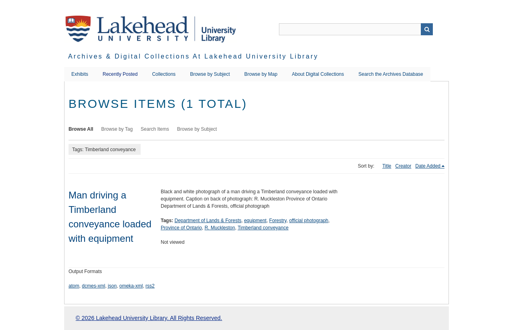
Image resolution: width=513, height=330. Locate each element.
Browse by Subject (210, 74)
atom (74, 286)
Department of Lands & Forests (207, 220)
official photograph (308, 220)
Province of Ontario (181, 228)
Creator (403, 166)
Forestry (278, 220)
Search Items (155, 129)
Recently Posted (120, 74)
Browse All (81, 129)
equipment (255, 220)
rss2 (150, 286)
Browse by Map (261, 74)
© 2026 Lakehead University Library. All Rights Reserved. (149, 318)
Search (427, 29)
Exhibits (79, 74)
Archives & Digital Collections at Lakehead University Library (193, 56)
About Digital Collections (318, 74)
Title (386, 166)
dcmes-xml (93, 286)
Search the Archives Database (390, 74)
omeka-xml (131, 286)
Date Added (427, 166)
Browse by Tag (117, 129)
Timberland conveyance (263, 228)
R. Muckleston (219, 228)
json (112, 286)
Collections (164, 74)
